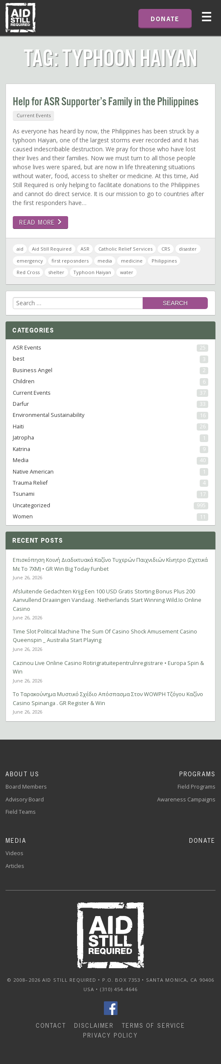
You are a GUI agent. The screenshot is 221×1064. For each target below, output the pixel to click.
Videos (14, 853)
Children (110, 381)
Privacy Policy (110, 1035)
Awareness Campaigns (186, 799)
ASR (84, 249)
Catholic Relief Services (125, 249)
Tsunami (110, 494)
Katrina (110, 449)
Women (110, 516)
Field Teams (21, 811)
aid (20, 249)
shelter (56, 272)
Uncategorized (110, 505)
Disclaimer (94, 1025)
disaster (188, 249)
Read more (40, 222)
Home (20, 18)
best (110, 359)
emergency (30, 260)
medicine (132, 260)
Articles (15, 866)
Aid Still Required (52, 249)
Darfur (110, 404)
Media (110, 460)
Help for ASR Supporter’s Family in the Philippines (105, 102)
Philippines (164, 260)
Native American (110, 472)
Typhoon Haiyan (92, 272)
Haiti (110, 427)
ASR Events (110, 348)
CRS (165, 249)
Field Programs (196, 786)
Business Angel (110, 370)
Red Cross (28, 272)
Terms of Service (154, 1025)
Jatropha (110, 438)
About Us (22, 774)
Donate (202, 840)
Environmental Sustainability (110, 415)
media (105, 260)
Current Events (34, 115)
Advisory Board (25, 799)
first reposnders (70, 260)
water (126, 272)
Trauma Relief (110, 483)
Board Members (26, 786)
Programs (197, 774)
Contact (51, 1025)
